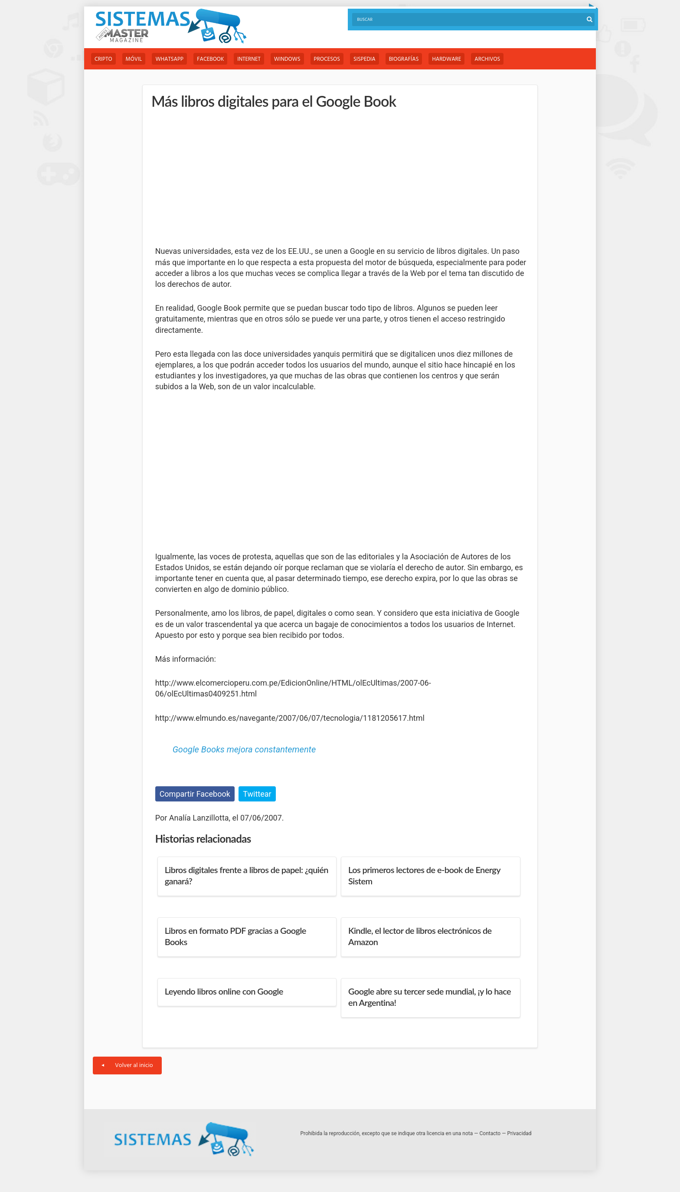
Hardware (446, 59)
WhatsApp (169, 59)
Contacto (490, 1133)
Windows (287, 59)
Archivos (487, 59)
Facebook (210, 59)
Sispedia (364, 59)
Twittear (257, 793)
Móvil (134, 59)
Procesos (327, 59)
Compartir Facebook (195, 793)
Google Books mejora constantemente (244, 749)
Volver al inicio (127, 1066)
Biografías (404, 59)
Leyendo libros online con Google (224, 991)
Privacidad (519, 1133)
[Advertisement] (220, 178)
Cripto (103, 59)
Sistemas (171, 26)
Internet (248, 59)
